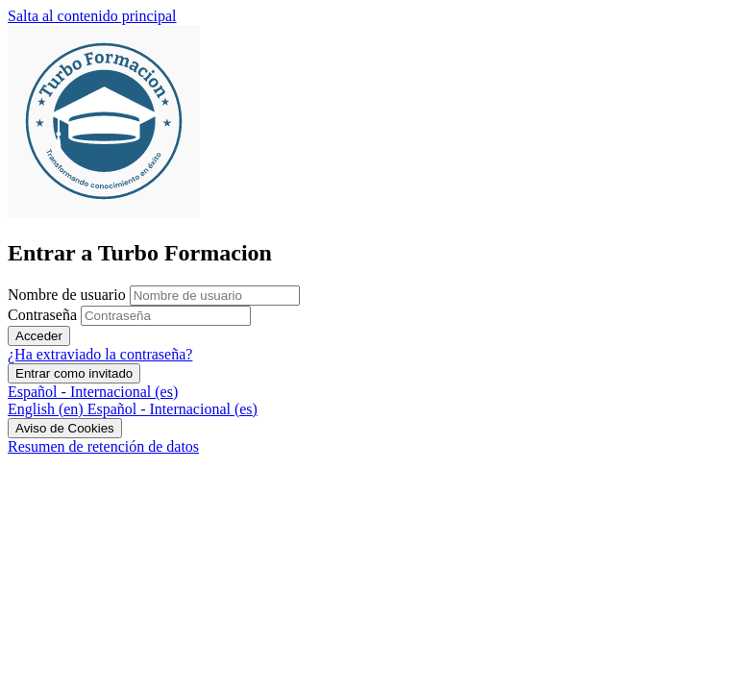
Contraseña (42, 315)
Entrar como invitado (74, 373)
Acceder (38, 336)
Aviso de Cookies (64, 428)
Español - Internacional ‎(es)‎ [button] (93, 391)
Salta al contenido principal (92, 16)
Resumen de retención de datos (103, 446)
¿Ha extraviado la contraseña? (100, 354)
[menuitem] (47, 409)
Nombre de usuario (69, 294)
